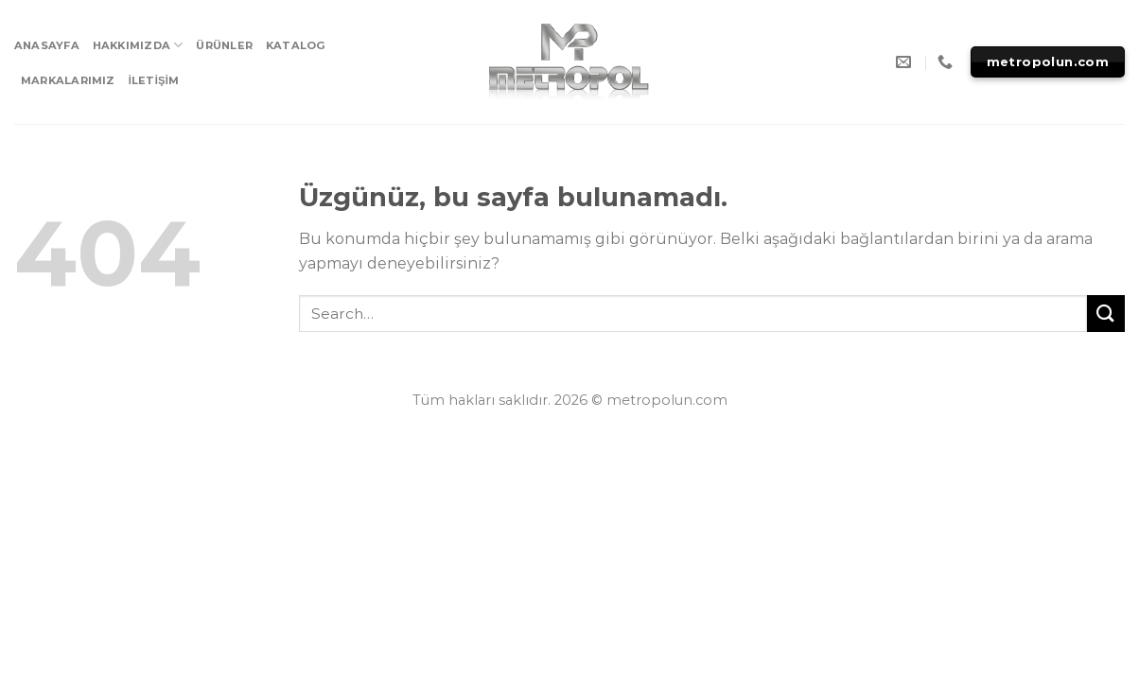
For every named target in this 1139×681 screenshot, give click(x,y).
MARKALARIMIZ (68, 80)
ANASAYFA (46, 45)
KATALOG (296, 45)
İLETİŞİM (154, 80)
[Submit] (1106, 313)
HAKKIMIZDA (138, 45)
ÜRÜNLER (224, 45)
